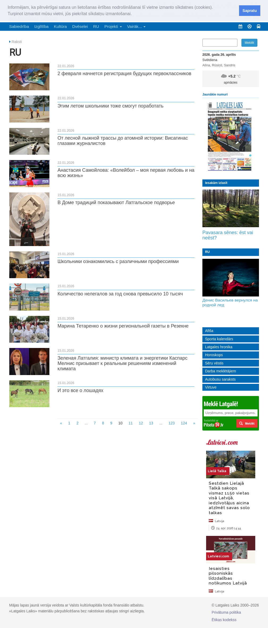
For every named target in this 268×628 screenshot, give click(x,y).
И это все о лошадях (80, 390)
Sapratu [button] (250, 10)
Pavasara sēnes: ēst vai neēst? (227, 235)
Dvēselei (80, 26)
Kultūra (60, 26)
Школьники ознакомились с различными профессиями (117, 261)
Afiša (209, 331)
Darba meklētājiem (220, 371)
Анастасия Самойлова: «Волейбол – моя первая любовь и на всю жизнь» (125, 172)
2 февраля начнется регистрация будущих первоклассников (124, 73)
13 (151, 423)
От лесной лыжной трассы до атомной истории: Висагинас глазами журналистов (122, 140)
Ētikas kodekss (224, 620)
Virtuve (210, 387)
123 (171, 423)
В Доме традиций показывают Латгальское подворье (116, 202)
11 (131, 423)
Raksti (16, 42)
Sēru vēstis (214, 363)
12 (141, 423)
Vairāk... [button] (136, 26)
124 (184, 423)
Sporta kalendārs (219, 339)
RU (96, 26)
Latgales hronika (218, 347)
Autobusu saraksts (220, 379)
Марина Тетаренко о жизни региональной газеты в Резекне (122, 326)
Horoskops (214, 355)
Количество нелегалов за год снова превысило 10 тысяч (120, 293)
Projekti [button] (113, 26)
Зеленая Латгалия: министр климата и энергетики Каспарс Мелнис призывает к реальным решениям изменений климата (122, 363)
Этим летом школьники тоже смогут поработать (110, 106)
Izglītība (41, 26)
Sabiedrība (19, 26)
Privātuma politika (226, 612)
